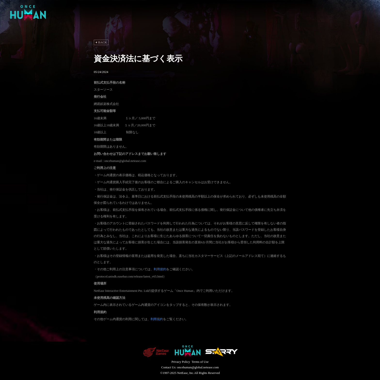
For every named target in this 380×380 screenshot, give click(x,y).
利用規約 (160, 269)
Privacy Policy (180, 362)
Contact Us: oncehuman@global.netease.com (190, 367)
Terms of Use (199, 362)
